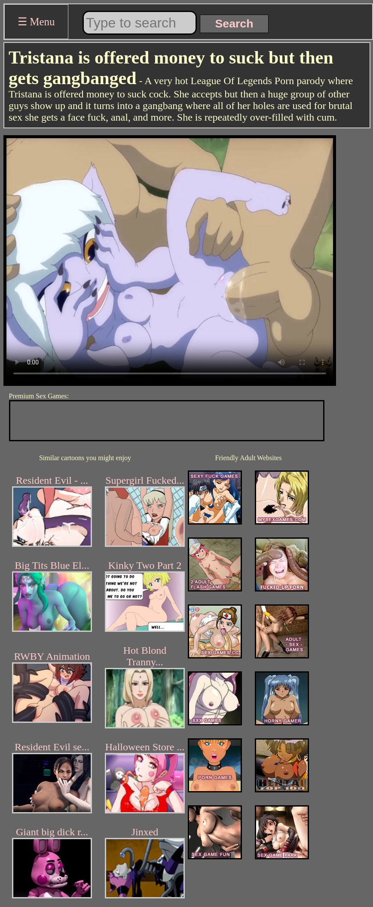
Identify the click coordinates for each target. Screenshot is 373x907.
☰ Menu (36, 21)
